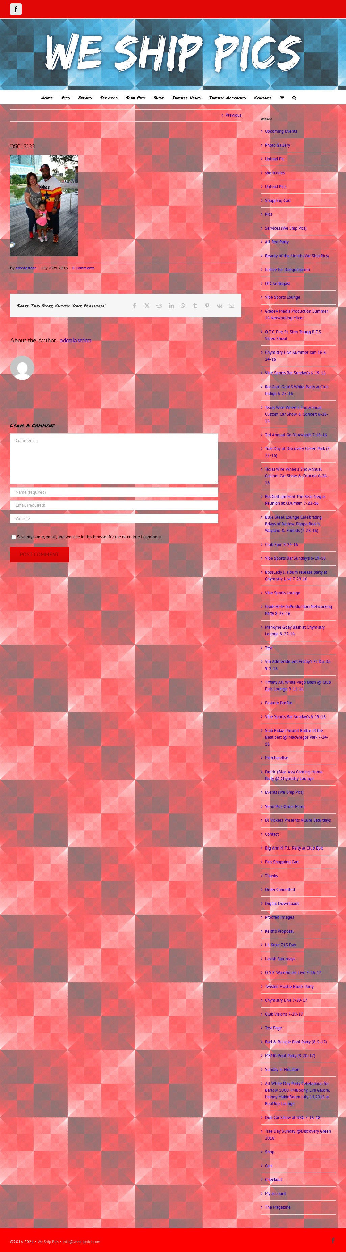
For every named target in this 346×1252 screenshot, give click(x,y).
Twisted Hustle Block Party (289, 986)
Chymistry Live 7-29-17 (286, 1000)
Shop (269, 1152)
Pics (268, 214)
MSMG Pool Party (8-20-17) (290, 1056)
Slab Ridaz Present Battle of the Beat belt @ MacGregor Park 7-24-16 (296, 737)
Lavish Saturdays (280, 959)
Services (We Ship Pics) (286, 228)
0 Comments (83, 267)
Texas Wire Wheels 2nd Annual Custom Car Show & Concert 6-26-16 (296, 414)
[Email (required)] (114, 505)
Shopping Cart (278, 200)
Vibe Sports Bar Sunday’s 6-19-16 (295, 373)
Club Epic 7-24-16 (281, 544)
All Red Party (277, 242)
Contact (272, 834)
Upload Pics (275, 186)
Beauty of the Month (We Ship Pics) (297, 256)
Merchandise (276, 758)
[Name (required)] (114, 492)
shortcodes (275, 173)
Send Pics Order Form (285, 806)
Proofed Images (279, 917)
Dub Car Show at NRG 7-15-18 (292, 1117)
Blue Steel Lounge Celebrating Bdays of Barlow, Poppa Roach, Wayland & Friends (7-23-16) (293, 523)
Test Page (273, 1028)
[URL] (114, 518)
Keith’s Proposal (279, 931)
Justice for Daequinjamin (287, 269)
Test (268, 648)
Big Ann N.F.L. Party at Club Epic (294, 848)
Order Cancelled (280, 889)
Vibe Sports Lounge (282, 297)
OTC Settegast (277, 283)
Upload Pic (275, 159)
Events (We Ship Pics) (284, 792)
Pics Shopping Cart (282, 862)
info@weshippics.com (81, 1241)
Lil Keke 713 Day (280, 945)
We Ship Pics (48, 1241)
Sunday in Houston (282, 1069)
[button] (294, 97)
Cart (268, 1166)
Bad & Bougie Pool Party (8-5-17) (296, 1042)
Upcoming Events (281, 131)
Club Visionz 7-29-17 (284, 1014)
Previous (233, 115)
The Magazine (278, 1207)
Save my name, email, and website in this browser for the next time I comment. (89, 537)
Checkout (273, 1179)
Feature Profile (278, 703)
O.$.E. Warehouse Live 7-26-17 (293, 972)
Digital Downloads (282, 903)
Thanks (271, 876)
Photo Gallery (277, 145)
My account (275, 1193)
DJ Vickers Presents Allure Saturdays (298, 820)
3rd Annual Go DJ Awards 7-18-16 (296, 435)
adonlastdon (26, 267)
